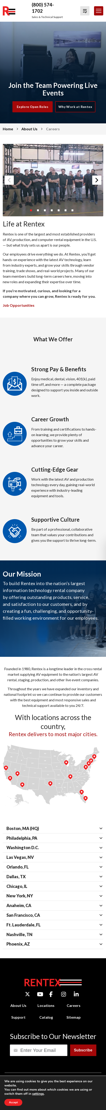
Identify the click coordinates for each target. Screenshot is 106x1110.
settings (38, 1094)
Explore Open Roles (32, 107)
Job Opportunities (18, 305)
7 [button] (74, 211)
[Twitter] (27, 994)
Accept (13, 1102)
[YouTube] (40, 994)
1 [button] (32, 211)
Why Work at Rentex (75, 107)
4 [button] (53, 211)
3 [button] (46, 211)
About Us (29, 129)
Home (8, 129)
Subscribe (83, 1050)
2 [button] (39, 211)
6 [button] (67, 211)
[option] (53, 180)
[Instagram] (63, 994)
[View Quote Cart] (84, 10)
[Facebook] (51, 994)
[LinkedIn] (76, 994)
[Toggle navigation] (98, 10)
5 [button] (60, 211)
